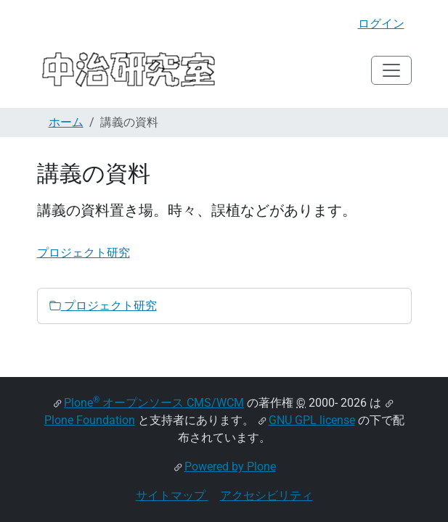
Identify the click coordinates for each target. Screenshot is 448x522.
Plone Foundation (89, 420)
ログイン (381, 23)
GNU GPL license (312, 420)
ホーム (66, 122)
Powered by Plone (230, 466)
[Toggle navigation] (391, 70)
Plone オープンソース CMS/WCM (154, 403)
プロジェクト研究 (83, 253)
